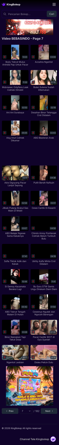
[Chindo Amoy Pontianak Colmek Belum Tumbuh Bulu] (43, 228)
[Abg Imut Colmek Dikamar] (15, 131)
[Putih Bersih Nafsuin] (43, 174)
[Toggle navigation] (54, 4)
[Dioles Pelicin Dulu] (43, 354)
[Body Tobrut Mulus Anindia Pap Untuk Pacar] (15, 55)
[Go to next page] (49, 411)
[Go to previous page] (10, 411)
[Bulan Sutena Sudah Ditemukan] (43, 80)
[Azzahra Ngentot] (43, 54)
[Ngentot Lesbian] (15, 354)
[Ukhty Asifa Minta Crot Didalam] (43, 254)
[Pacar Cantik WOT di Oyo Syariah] (43, 330)
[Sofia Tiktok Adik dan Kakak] (15, 254)
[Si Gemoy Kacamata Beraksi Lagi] (15, 279)
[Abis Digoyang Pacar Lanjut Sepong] (15, 176)
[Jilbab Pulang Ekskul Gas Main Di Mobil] (15, 201)
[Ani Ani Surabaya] (15, 104)
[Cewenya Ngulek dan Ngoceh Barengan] (43, 305)
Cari (51, 13)
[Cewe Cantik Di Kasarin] (43, 200)
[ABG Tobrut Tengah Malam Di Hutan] (15, 305)
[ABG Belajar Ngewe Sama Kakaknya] (15, 226)
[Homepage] (11, 4)
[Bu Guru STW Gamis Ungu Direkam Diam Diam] (43, 279)
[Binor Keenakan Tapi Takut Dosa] (15, 330)
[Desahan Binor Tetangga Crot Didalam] (43, 106)
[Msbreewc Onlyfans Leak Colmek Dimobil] (15, 80)
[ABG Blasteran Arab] (43, 129)
